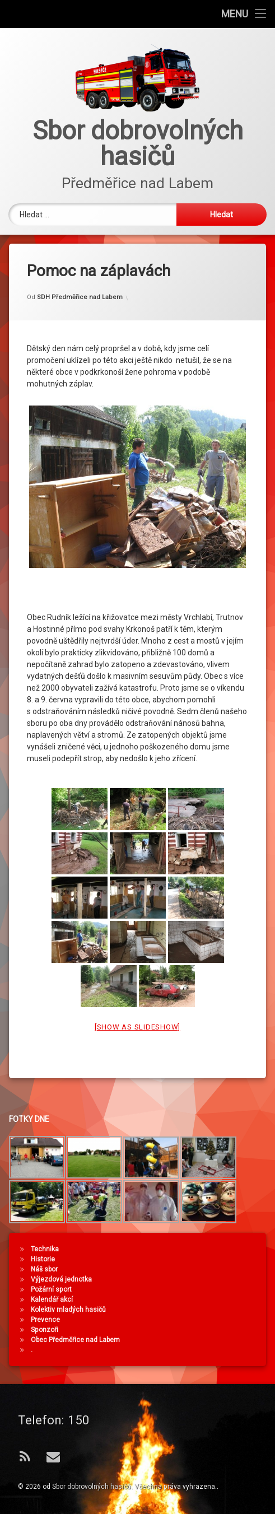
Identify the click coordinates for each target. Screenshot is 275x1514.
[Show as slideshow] (137, 999)
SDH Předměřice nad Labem (80, 269)
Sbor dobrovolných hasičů (91, 1486)
